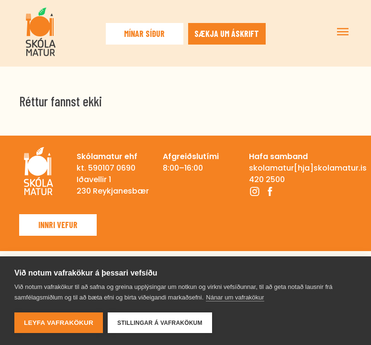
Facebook (270, 191)
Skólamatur (40, 32)
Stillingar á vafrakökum (159, 323)
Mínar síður (144, 33)
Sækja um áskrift (226, 33)
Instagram (254, 191)
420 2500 (267, 179)
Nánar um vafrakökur (235, 297)
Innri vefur (58, 224)
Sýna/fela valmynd (343, 31)
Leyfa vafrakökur (58, 322)
